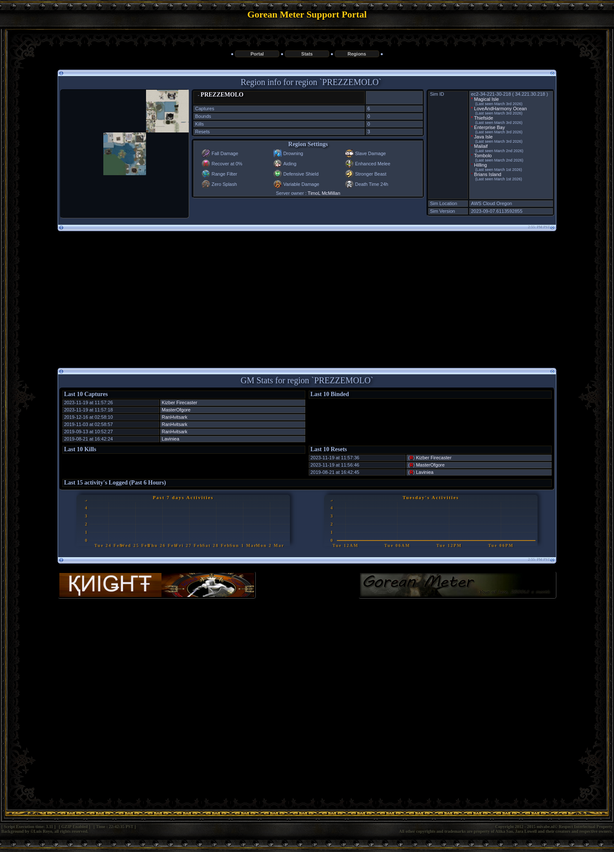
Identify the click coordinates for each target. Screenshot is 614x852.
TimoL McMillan (324, 193)
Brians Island (487, 174)
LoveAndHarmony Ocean (500, 108)
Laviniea (170, 438)
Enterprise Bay (489, 127)
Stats (307, 53)
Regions (357, 53)
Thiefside (483, 117)
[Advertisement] (307, 296)
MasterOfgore (176, 409)
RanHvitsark (174, 417)
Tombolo (483, 155)
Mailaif (481, 146)
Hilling (480, 164)
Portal (257, 53)
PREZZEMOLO (222, 94)
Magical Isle (486, 99)
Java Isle (483, 136)
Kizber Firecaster (179, 402)
